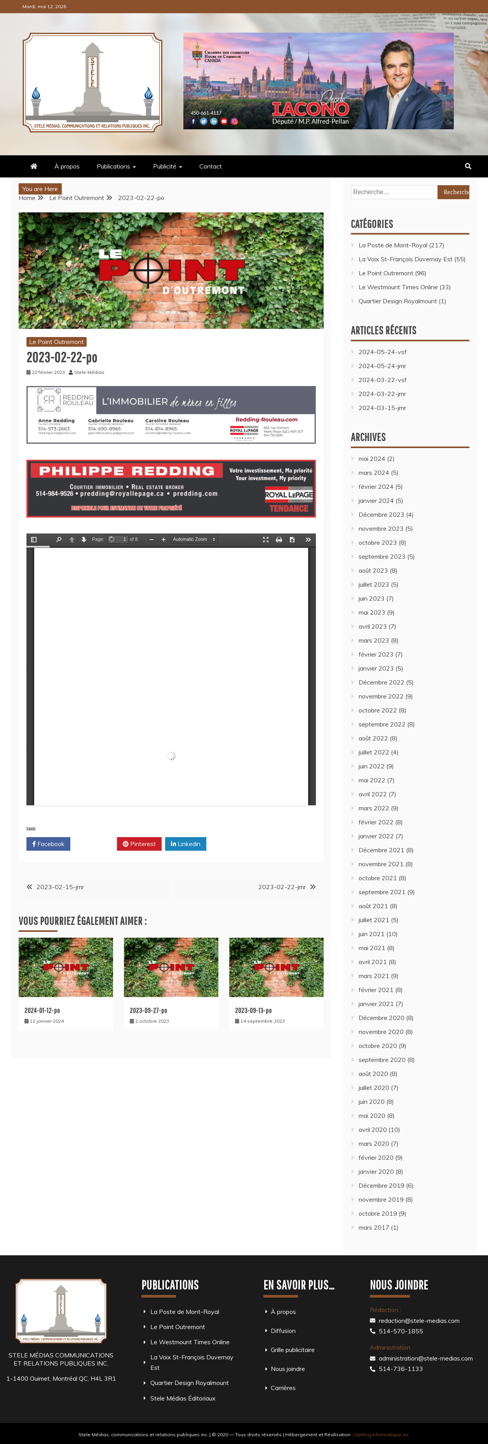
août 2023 (373, 570)
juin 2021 (372, 934)
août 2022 (373, 738)
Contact (210, 166)
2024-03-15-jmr (382, 408)
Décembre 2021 (381, 850)
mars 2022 (374, 808)
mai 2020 (372, 1115)
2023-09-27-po (148, 1010)
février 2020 (376, 1157)
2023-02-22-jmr (282, 887)
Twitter (94, 844)
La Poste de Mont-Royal (393, 245)
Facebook (48, 844)
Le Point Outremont (56, 342)
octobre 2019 (378, 1213)
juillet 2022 (374, 752)
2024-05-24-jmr (382, 366)
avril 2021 (373, 962)
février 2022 (376, 822)
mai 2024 (372, 458)
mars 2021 (374, 976)
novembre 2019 (381, 1199)
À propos (67, 166)
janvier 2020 (376, 1171)
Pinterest (139, 844)
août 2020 (373, 1073)
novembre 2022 (381, 696)
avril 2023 (373, 626)
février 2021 (376, 990)
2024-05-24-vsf (383, 352)
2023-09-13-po (253, 1010)
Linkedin (185, 844)
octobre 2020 (378, 1046)
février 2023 (376, 654)
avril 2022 (373, 794)
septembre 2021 (382, 892)
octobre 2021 (378, 878)
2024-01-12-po (42, 1010)
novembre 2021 (381, 864)
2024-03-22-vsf (383, 380)
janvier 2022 (376, 836)
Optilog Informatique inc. (382, 1434)
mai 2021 (372, 948)
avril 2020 (373, 1129)
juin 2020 (372, 1101)
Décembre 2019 (381, 1185)
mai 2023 (372, 612)
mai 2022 (372, 780)
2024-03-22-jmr (382, 394)
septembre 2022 (382, 724)
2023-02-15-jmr (60, 887)
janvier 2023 (376, 668)
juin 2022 (372, 766)
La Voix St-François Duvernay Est (406, 259)
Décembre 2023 (381, 514)
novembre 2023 (381, 528)
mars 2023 (374, 640)
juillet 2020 (374, 1087)
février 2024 (376, 486)
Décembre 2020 (381, 1018)
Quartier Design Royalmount (398, 301)
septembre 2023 (382, 556)
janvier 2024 (376, 500)
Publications (113, 166)
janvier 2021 (376, 1004)
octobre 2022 (378, 710)
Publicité (164, 166)
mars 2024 (374, 472)
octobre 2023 (378, 542)
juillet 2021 (374, 920)
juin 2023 (372, 598)
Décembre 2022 (381, 682)
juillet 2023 (374, 584)
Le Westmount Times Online (398, 287)
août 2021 (373, 906)
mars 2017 (374, 1227)
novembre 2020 (381, 1032)
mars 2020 (374, 1143)
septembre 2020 (382, 1059)
